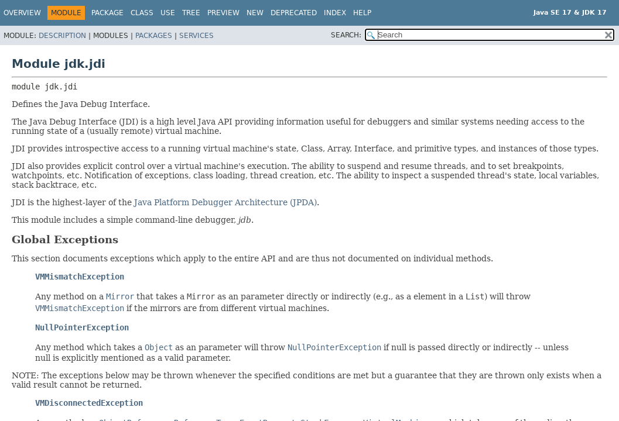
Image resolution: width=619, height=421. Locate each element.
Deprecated (294, 13)
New (255, 13)
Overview (22, 13)
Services (196, 36)
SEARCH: (346, 35)
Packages (153, 36)
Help (362, 13)
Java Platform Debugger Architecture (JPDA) (225, 202)
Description (62, 36)
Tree (191, 13)
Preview (223, 13)
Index (335, 13)
